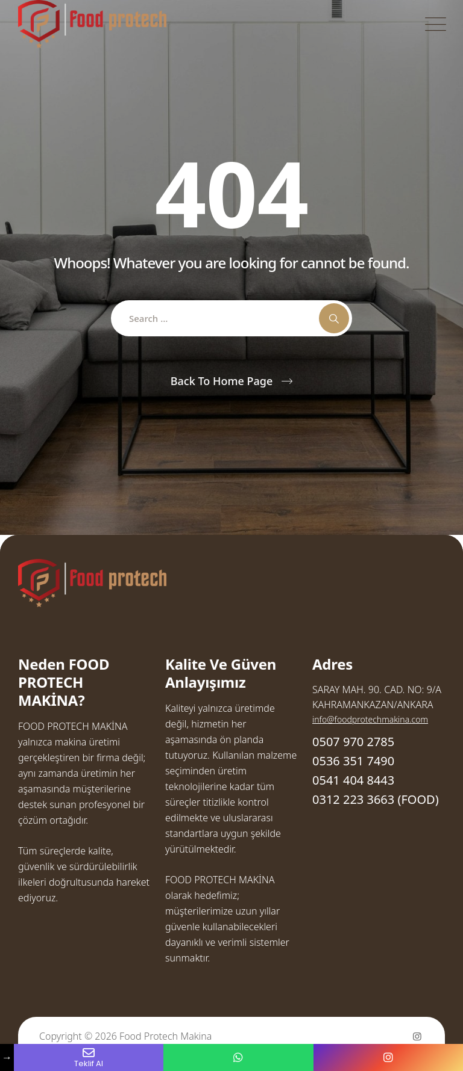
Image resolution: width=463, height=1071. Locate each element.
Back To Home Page (221, 381)
